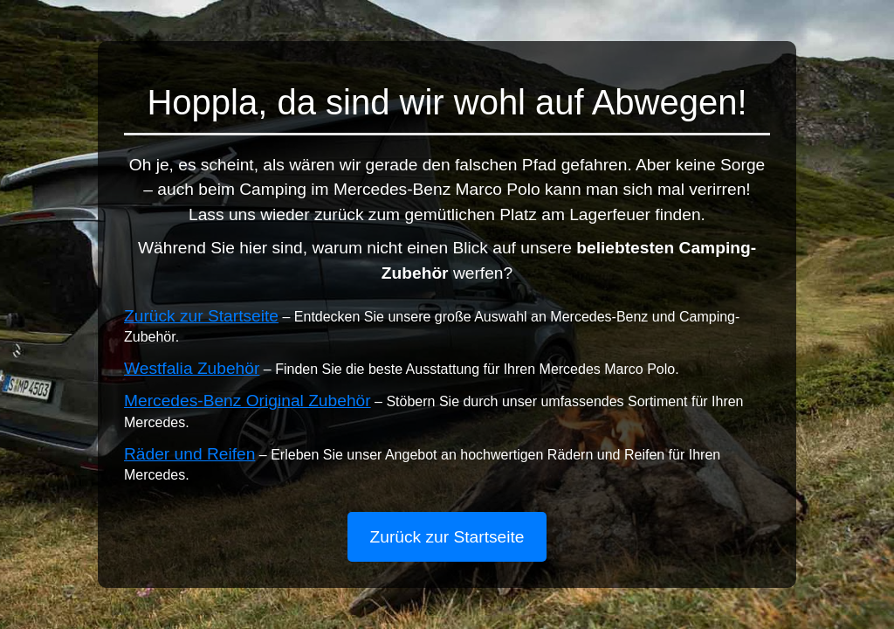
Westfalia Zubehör (191, 368)
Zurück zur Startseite (201, 316)
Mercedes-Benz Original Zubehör (247, 400)
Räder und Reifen (189, 454)
